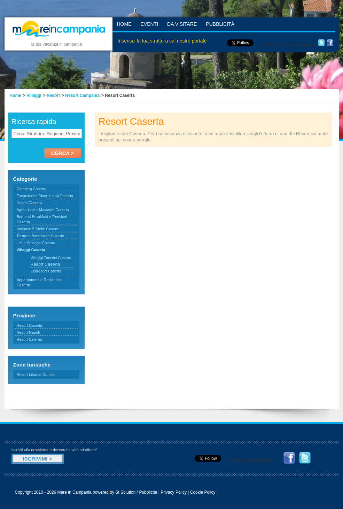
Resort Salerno (29, 339)
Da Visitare (182, 24)
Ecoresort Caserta (46, 271)
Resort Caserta (29, 325)
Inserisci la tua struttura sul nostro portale (162, 41)
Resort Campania (82, 95)
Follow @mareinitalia (249, 460)
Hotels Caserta (29, 203)
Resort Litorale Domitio (36, 374)
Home (124, 24)
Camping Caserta (32, 189)
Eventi (149, 24)
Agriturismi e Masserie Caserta (43, 210)
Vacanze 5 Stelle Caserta (38, 229)
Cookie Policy (203, 492)
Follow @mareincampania (287, 44)
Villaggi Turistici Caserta (51, 258)
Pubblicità (220, 24)
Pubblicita (148, 492)
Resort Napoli (28, 332)
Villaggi (33, 95)
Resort (53, 95)
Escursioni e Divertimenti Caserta (45, 196)
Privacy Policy (174, 492)
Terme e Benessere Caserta (40, 236)
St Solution (125, 492)
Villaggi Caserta (31, 250)
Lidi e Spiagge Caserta (36, 243)
